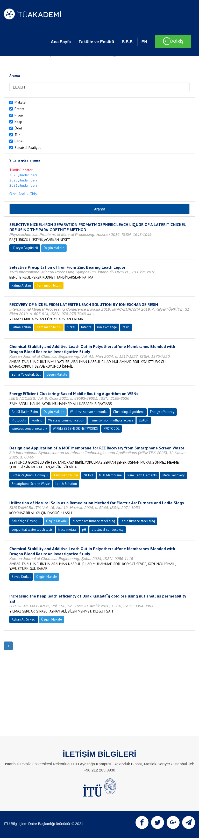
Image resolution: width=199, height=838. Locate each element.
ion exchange (107, 327)
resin (126, 327)
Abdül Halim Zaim (25, 412)
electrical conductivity (107, 529)
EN (144, 42)
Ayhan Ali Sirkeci (23, 619)
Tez (17, 134)
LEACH (143, 420)
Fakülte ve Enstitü (96, 42)
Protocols (19, 420)
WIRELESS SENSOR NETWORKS (75, 428)
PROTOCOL (111, 428)
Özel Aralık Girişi (23, 193)
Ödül (18, 128)
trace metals (67, 529)
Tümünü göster (21, 169)
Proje (19, 115)
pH (84, 529)
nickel (71, 327)
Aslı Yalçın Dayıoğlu (26, 521)
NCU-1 (88, 475)
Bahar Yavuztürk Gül (26, 374)
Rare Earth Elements (142, 475)
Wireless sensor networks (88, 412)
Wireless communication (66, 420)
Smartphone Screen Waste (31, 484)
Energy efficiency (162, 412)
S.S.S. (127, 42)
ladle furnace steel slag (138, 521)
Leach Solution (66, 484)
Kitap (18, 121)
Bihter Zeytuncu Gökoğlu (30, 475)
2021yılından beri (23, 185)
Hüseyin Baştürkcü (25, 248)
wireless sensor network (29, 428)
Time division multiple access (111, 420)
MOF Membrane (110, 475)
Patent (19, 108)
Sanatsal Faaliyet (28, 147)
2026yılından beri (23, 175)
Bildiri (19, 141)
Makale (20, 102)
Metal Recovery (173, 475)
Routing (37, 420)
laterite (86, 327)
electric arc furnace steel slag (94, 521)
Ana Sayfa (61, 42)
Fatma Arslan (21, 285)
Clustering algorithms (128, 412)
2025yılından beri (23, 180)
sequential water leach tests (32, 529)
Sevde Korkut (21, 576)
